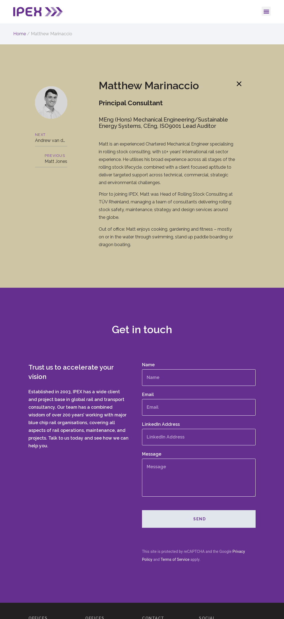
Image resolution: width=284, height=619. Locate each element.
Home (19, 33)
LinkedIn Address (161, 424)
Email (148, 394)
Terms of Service (174, 559)
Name (148, 365)
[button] (266, 11)
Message (151, 454)
